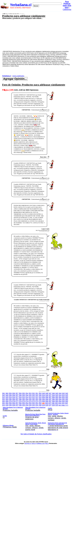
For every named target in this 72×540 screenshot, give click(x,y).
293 (30, 399)
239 (10, 405)
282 (66, 399)
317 (16, 397)
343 (63, 393)
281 (3, 401)
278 (13, 401)
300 (6, 399)
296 (20, 399)
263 (63, 401)
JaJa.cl (33, 443)
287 (50, 399)
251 (36, 403)
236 (20, 405)
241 (3, 405)
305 (56, 397)
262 (66, 401)
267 (50, 401)
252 (33, 403)
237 (16, 405)
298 (13, 399)
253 (30, 403)
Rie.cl (47, 443)
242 (66, 403)
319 (10, 397)
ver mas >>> (36, 417)
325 (56, 395)
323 (63, 395)
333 (30, 395)
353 (30, 393)
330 (40, 395)
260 (6, 403)
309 (43, 397)
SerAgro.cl (28, 443)
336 (20, 395)
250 (40, 403)
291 (36, 399)
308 (46, 397)
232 (33, 405)
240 (6, 405)
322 (66, 395)
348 (46, 393)
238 (13, 405)
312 (33, 397)
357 (16, 393)
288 (46, 399)
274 (26, 401)
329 (43, 395)
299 (10, 399)
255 (23, 403)
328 (46, 395)
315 (23, 397)
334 (26, 395)
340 (6, 395)
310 (40, 397)
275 (23, 401)
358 (13, 393)
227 (50, 405)
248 (46, 403)
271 (36, 401)
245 (56, 403)
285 (56, 399)
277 (16, 401)
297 (16, 399)
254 (26, 403)
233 (30, 405)
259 (10, 403)
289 (43, 399)
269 (43, 401)
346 (53, 393)
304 (60, 397)
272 (33, 401)
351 (36, 393)
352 (33, 393)
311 (36, 397)
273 (30, 401)
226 (53, 405)
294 (26, 399)
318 (13, 397)
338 (13, 395)
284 (60, 399)
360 (6, 393)
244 (59, 403)
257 (16, 403)
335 (23, 395)
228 (46, 405)
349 (43, 393)
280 (6, 401)
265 (56, 401)
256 (20, 403)
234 (26, 405)
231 (36, 405)
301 (3, 399)
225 (56, 405)
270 (40, 401)
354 (26, 393)
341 (3, 395)
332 (33, 395)
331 (36, 395)
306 (53, 397)
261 (3, 403)
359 (10, 393)
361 (3, 393)
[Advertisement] (31, 35)
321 (3, 397)
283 (63, 399)
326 (53, 395)
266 (53, 401)
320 (6, 397)
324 (60, 395)
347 (50, 393)
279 (10, 401)
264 (60, 401)
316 (20, 397)
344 (60, 393)
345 (56, 393)
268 (46, 401)
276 (20, 401)
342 (66, 393)
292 (33, 399)
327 (50, 395)
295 (23, 399)
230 (40, 405)
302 (66, 397)
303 (63, 397)
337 (16, 395)
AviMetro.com (40, 443)
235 (23, 405)
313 (30, 397)
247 (49, 403)
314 (26, 397)
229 (43, 405)
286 (53, 399)
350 (40, 393)
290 (40, 399)
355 (23, 393)
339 (10, 395)
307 (50, 397)
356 (20, 393)
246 (53, 403)
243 (63, 403)
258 (13, 403)
